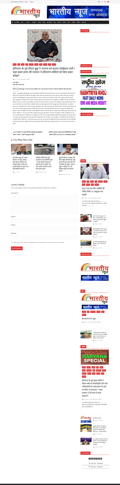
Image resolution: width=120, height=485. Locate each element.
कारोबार (34, 22)
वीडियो (78, 22)
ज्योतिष (73, 22)
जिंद (26, 64)
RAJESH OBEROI (26, 79)
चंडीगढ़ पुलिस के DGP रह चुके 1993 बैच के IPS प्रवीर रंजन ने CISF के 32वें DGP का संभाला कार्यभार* (100, 231)
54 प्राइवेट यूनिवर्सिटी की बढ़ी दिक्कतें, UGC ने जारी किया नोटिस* (99, 243)
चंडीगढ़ (23, 64)
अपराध (39, 22)
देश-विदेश (17, 22)
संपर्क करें (84, 22)
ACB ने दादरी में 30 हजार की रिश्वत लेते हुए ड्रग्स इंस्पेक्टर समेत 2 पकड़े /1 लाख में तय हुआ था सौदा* (26, 133)
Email (13, 225)
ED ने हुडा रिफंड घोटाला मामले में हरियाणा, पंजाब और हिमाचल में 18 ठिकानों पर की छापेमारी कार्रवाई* (100, 441)
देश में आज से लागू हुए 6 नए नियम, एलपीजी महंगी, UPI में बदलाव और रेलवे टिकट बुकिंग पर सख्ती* (99, 218)
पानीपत (45, 64)
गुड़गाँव (101, 367)
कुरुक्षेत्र (93, 367)
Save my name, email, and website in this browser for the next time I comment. (38, 242)
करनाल (14, 64)
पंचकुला (36, 64)
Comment (15, 193)
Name (13, 217)
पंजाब (41, 64)
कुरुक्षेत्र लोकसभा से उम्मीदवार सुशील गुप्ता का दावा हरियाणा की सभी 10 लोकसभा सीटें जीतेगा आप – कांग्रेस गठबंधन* (100, 428)
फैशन (69, 22)
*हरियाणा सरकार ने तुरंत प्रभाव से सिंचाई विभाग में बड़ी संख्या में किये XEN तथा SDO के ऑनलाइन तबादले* (63, 133)
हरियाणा (54, 64)
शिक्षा (44, 22)
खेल (55, 22)
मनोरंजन (59, 22)
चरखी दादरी (89, 370)
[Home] (12, 22)
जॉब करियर (49, 22)
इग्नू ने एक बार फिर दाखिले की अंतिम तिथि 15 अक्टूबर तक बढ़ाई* (93, 191)
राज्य (23, 22)
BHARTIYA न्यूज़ (89, 318)
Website (13, 233)
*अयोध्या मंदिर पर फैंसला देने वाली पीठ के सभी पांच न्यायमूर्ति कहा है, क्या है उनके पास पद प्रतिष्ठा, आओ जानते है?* (100, 335)
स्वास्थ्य (64, 22)
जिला (29, 22)
